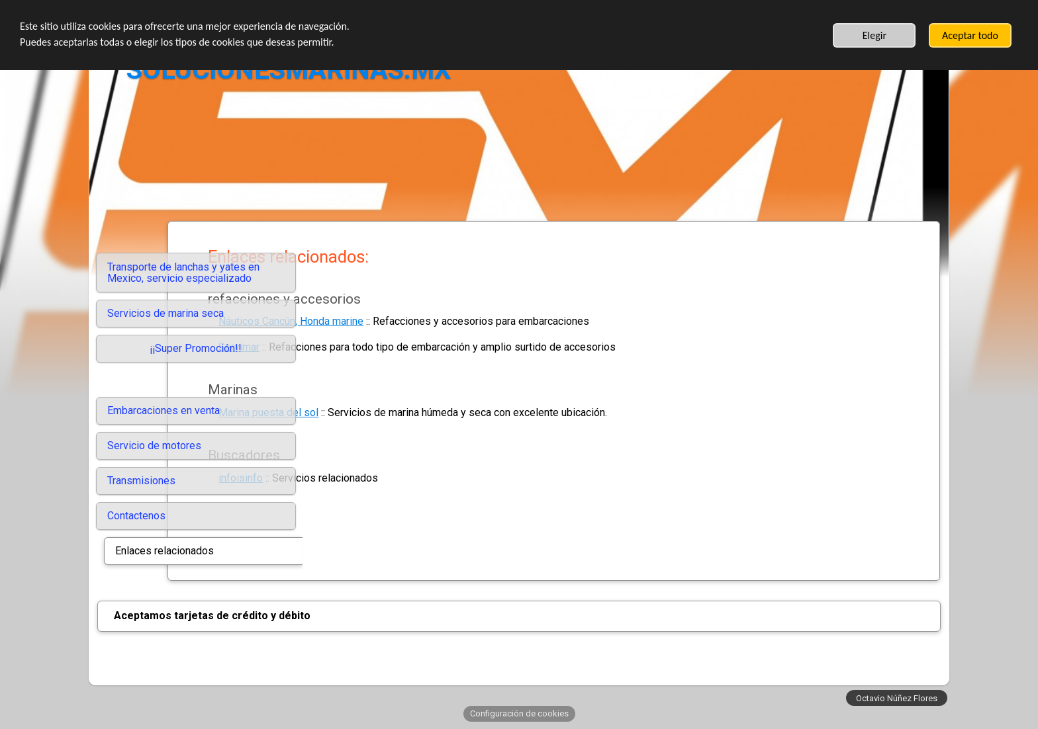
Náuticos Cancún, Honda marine (426, 321)
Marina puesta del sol (403, 412)
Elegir (874, 35)
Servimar (374, 347)
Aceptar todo (970, 35)
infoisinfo (376, 478)
